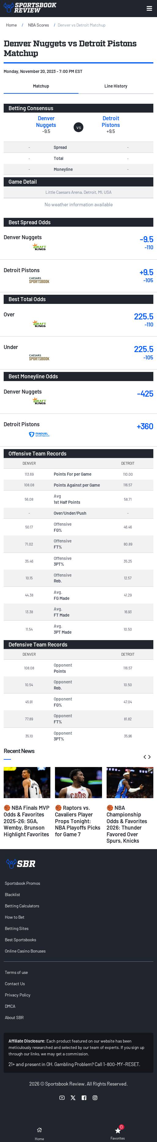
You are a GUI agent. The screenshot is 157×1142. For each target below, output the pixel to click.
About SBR (14, 1017)
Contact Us (15, 983)
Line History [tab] (115, 85)
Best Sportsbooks (20, 939)
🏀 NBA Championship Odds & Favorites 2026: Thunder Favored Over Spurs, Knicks (127, 824)
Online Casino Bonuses (25, 950)
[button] (41, 86)
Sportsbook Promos (22, 883)
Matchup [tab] (41, 85)
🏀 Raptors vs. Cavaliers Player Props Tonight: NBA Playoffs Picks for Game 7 (77, 820)
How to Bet (14, 917)
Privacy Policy (18, 994)
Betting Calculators (22, 905)
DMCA (10, 1006)
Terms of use (16, 972)
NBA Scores (38, 24)
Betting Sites (16, 928)
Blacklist (12, 894)
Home (11, 24)
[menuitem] (78, 883)
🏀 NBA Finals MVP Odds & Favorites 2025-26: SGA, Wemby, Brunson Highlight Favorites (26, 820)
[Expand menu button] (149, 8)
